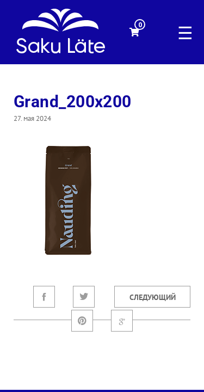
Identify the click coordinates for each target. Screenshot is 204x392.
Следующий (152, 297)
